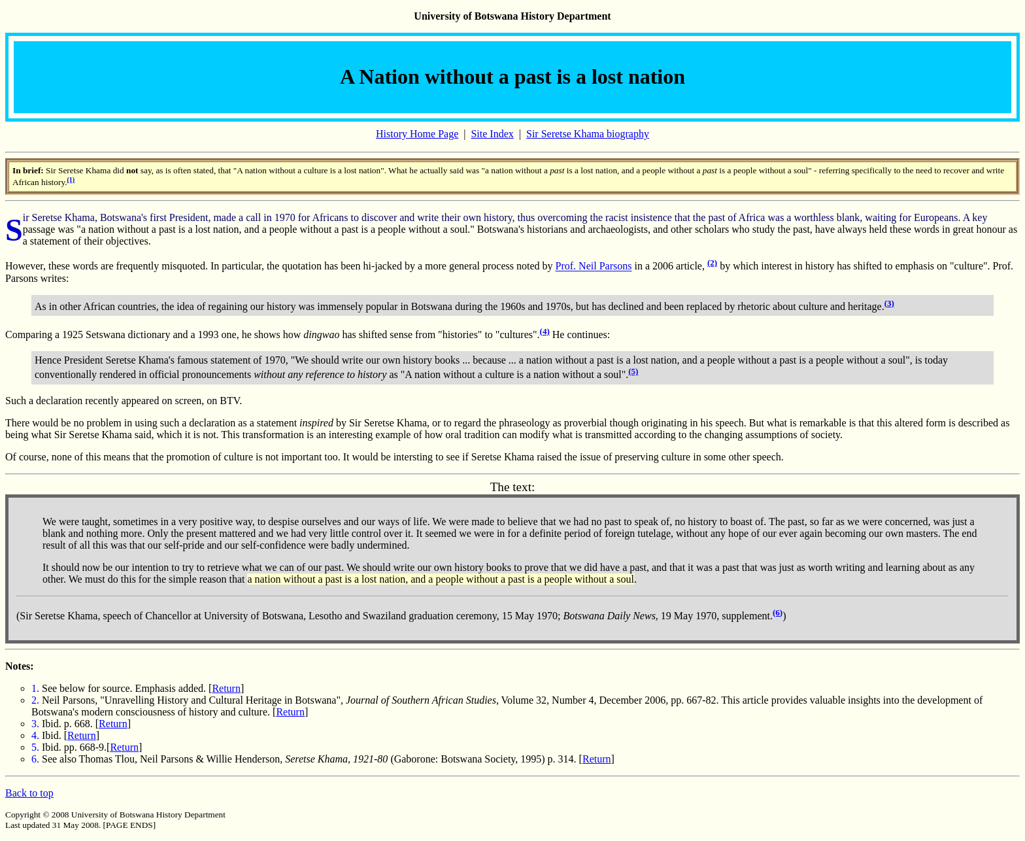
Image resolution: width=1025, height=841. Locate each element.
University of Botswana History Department (512, 16)
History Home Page (417, 133)
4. (35, 735)
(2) (712, 262)
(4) (545, 331)
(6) (777, 612)
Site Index (492, 133)
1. (35, 688)
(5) (633, 371)
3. (35, 723)
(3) (889, 303)
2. (35, 700)
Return (226, 688)
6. (35, 758)
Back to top (29, 792)
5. (35, 747)
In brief (26, 170)
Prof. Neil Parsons (594, 266)
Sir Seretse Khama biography (587, 133)
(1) (71, 179)
